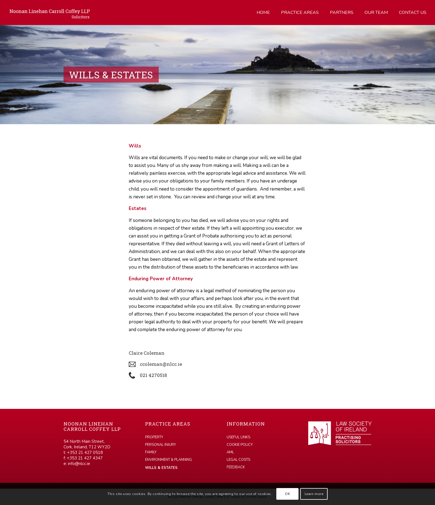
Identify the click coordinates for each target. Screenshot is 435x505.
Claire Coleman (147, 353)
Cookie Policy (240, 444)
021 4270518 (153, 375)
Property (154, 437)
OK (287, 494)
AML (230, 452)
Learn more (314, 494)
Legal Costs (238, 459)
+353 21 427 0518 (85, 452)
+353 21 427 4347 (85, 458)
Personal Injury (160, 444)
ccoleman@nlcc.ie (161, 364)
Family (150, 452)
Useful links (238, 437)
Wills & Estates (161, 467)
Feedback (236, 467)
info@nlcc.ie (79, 463)
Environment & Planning (168, 459)
